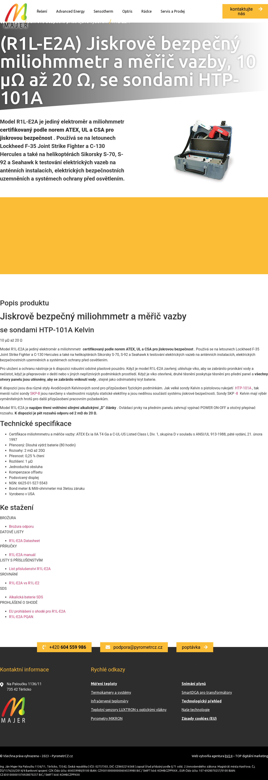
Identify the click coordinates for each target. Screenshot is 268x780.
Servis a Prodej (173, 11)
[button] (245, 11)
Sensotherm (103, 11)
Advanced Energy (70, 11)
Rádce (146, 11)
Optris (127, 11)
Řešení (42, 11)
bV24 (228, 756)
